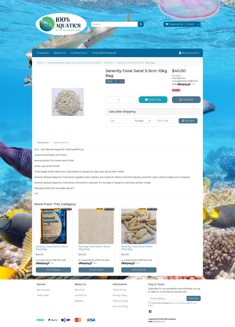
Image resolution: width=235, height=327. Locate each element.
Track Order (43, 295)
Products (43, 52)
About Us (60, 52)
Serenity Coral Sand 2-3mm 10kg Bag (52, 248)
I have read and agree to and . (172, 304)
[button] (189, 53)
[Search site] (141, 24)
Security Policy (120, 306)
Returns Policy (120, 301)
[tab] (42, 143)
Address (79, 301)
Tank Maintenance (104, 52)
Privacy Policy (120, 295)
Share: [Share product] (114, 81)
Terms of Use (119, 289)
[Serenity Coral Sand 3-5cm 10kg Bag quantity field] (120, 99)
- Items (179, 24)
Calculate (188, 120)
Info (193, 84)
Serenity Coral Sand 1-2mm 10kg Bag (94, 248)
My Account (43, 289)
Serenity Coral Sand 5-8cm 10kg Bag (136, 248)
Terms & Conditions (178, 303)
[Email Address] (167, 298)
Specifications (61, 142)
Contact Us (78, 52)
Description (43, 142)
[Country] (141, 120)
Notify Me (153, 99)
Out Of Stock (53, 269)
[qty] (118, 120)
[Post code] (164, 120)
